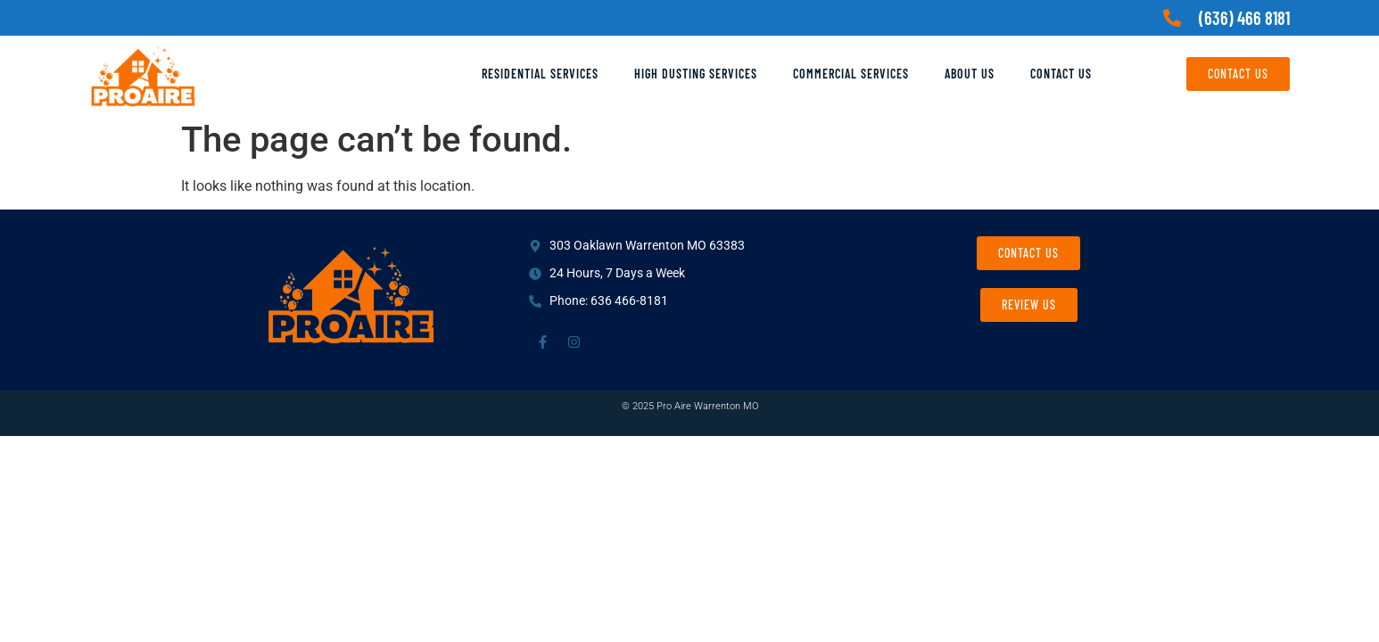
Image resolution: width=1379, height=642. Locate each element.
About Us (970, 73)
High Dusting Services (695, 73)
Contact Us (1061, 73)
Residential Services (540, 73)
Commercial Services (851, 73)
